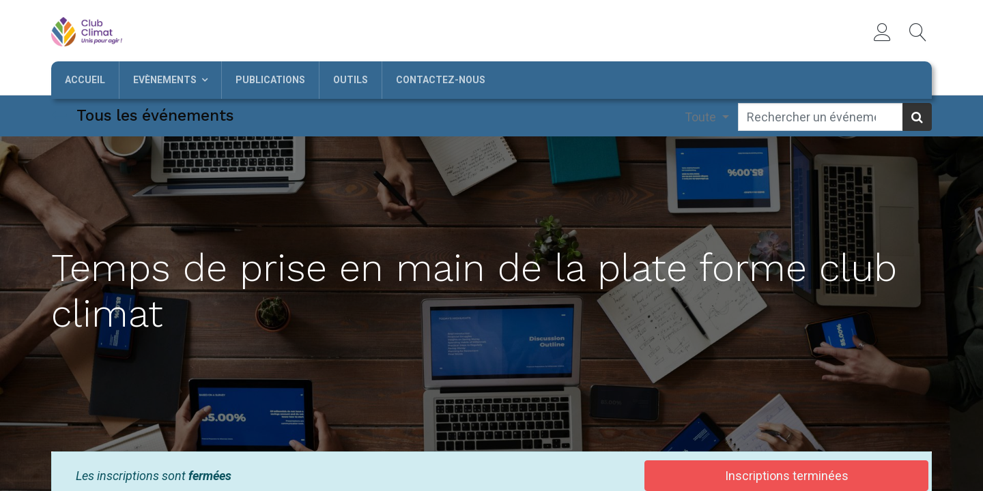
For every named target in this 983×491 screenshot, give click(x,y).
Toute (702, 117)
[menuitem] (85, 80)
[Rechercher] (917, 117)
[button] (918, 32)
